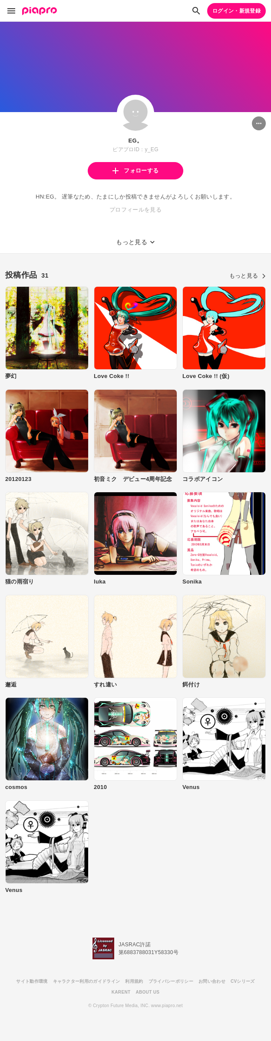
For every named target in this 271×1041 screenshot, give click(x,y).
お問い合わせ (211, 981)
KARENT (121, 992)
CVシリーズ (243, 981)
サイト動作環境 (31, 981)
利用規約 (134, 981)
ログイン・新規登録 (236, 11)
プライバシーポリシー (171, 981)
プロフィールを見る (135, 209)
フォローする (135, 170)
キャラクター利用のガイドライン (86, 981)
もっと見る (247, 275)
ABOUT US (147, 992)
